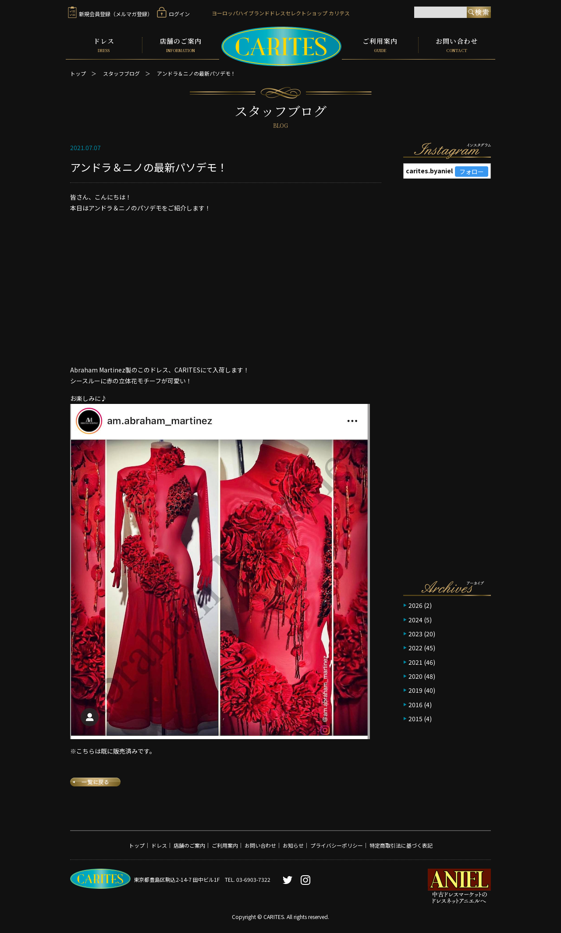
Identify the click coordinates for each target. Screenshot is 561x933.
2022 (415, 646)
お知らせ (293, 844)
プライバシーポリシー (336, 844)
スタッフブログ (121, 72)
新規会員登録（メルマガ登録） (110, 14)
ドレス (104, 44)
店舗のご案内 (180, 44)
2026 (415, 604)
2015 (415, 717)
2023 (415, 632)
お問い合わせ (457, 44)
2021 (415, 661)
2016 (415, 703)
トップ (78, 72)
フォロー (471, 170)
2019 (415, 689)
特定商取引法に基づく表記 (401, 844)
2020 (415, 675)
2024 (415, 618)
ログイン (173, 14)
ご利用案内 (380, 44)
